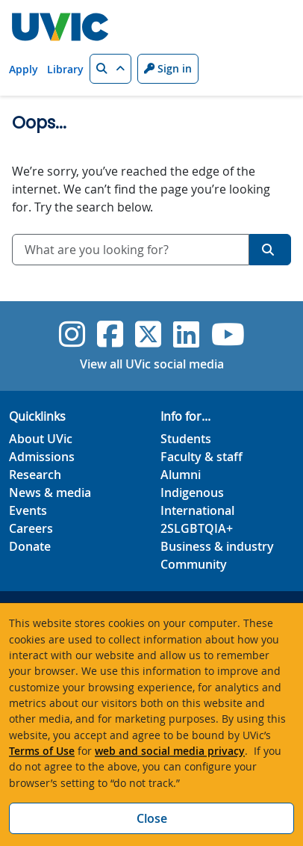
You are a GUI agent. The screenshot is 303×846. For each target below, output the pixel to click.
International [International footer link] (197, 510)
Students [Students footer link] (185, 438)
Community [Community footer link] (193, 564)
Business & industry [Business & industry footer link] (217, 546)
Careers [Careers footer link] (31, 528)
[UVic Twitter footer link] (148, 334)
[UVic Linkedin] (186, 334)
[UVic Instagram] (72, 334)
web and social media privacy (170, 751)
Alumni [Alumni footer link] (180, 474)
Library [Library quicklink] (65, 69)
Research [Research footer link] (35, 474)
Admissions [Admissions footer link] (42, 456)
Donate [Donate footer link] (30, 546)
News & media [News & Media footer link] (50, 492)
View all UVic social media (152, 364)
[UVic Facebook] (110, 334)
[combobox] (130, 249)
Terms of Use (42, 751)
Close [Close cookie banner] (152, 818)
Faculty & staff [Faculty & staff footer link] (201, 456)
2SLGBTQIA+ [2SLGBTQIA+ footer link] (196, 528)
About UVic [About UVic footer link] (40, 438)
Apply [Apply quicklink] (23, 69)
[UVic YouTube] (228, 334)
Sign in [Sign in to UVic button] (168, 68)
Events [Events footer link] (28, 510)
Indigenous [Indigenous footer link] (192, 492)
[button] (110, 69)
